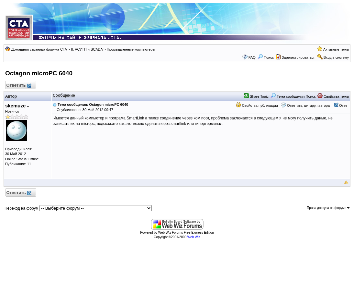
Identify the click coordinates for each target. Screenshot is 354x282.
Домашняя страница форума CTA (39, 49)
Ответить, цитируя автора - (309, 105)
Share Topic (256, 96)
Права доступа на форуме (328, 208)
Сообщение (64, 95)
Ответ (344, 105)
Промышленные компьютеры (131, 49)
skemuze (17, 105)
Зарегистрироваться (298, 57)
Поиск (266, 57)
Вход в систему (336, 57)
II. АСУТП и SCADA (87, 49)
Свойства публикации (257, 105)
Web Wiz (193, 237)
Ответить (18, 85)
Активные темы (336, 49)
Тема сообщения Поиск (293, 96)
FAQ (252, 57)
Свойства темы (333, 96)
